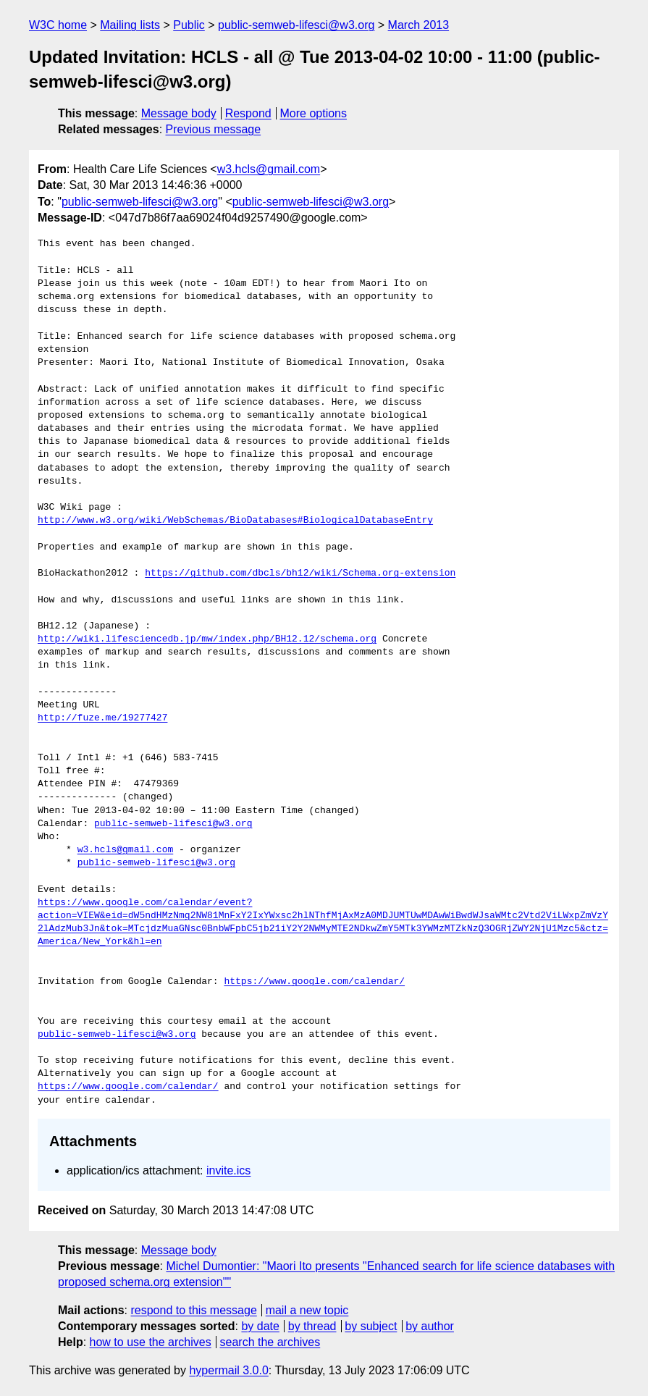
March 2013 (419, 25)
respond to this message (193, 1310)
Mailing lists (130, 25)
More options (314, 113)
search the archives (270, 1342)
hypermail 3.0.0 (228, 1370)
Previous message (213, 129)
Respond (248, 113)
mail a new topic (307, 1310)
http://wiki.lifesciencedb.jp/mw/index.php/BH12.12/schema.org (207, 639)
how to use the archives (150, 1342)
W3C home (58, 25)
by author (429, 1326)
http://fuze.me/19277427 (102, 718)
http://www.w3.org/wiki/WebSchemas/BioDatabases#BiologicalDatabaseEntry (235, 520)
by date (260, 1326)
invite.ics (228, 1170)
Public (189, 25)
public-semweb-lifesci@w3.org (296, 25)
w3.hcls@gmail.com (269, 169)
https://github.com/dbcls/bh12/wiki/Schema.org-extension (300, 573)
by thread (312, 1326)
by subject (371, 1326)
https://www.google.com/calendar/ (314, 981)
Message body (178, 113)
